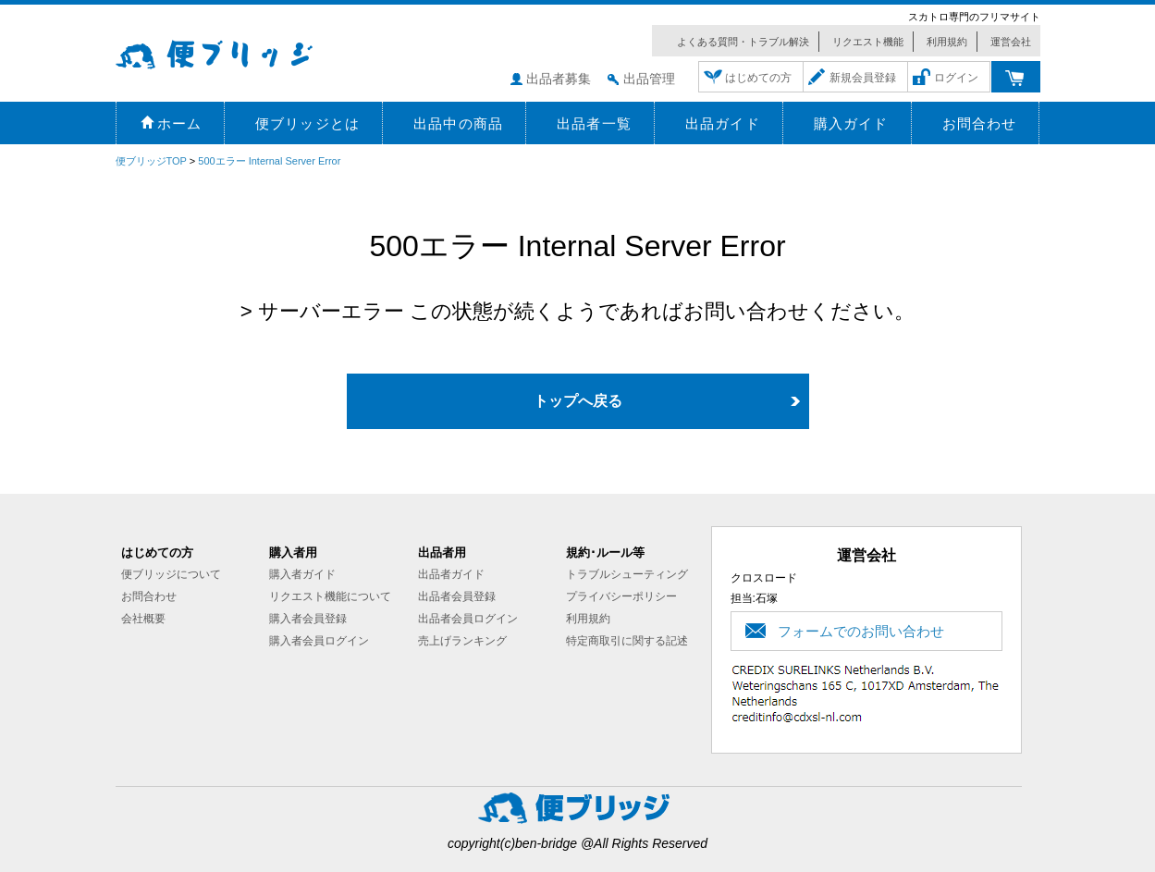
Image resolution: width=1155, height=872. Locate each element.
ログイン (956, 77)
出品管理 (649, 78)
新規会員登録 (862, 77)
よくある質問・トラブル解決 (743, 41)
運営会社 (1010, 41)
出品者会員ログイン (468, 618)
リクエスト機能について (330, 596)
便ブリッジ (240, 52)
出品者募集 (558, 78)
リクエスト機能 (867, 41)
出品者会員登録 (457, 596)
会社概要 (143, 618)
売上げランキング (462, 640)
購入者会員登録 (308, 618)
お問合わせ (149, 596)
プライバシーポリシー (621, 596)
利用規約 (947, 41)
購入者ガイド (302, 574)
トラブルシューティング (627, 574)
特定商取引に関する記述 (627, 640)
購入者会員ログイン (319, 640)
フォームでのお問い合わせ (861, 631)
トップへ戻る (578, 401)
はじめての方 (758, 77)
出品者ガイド (451, 574)
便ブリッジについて (171, 574)
